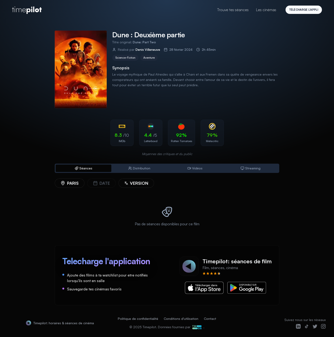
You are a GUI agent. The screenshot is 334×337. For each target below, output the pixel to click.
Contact (210, 319)
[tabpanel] (167, 206)
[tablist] (167, 168)
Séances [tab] (83, 168)
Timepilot (149, 327)
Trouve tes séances (233, 9)
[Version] (136, 183)
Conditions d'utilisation (181, 319)
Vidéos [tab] (194, 168)
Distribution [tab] (139, 168)
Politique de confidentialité (138, 319)
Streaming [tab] (250, 168)
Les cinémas (266, 9)
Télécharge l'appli (303, 9)
